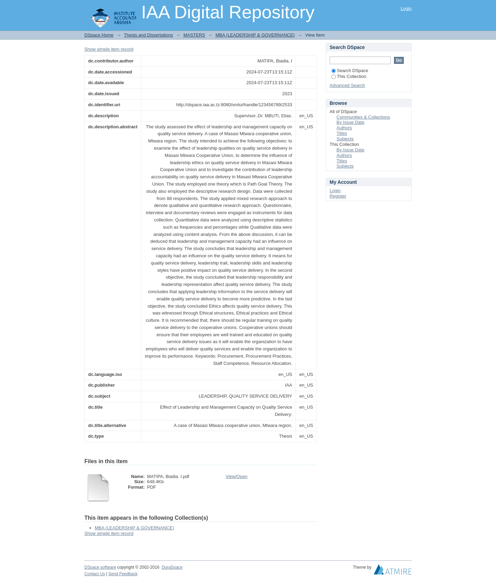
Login (406, 8)
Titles (342, 133)
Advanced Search (347, 85)
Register (338, 196)
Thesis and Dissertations (148, 35)
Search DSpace (349, 70)
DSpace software (100, 567)
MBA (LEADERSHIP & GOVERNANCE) (254, 35)
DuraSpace (172, 567)
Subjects (345, 138)
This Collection (348, 76)
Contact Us (94, 573)
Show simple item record (108, 49)
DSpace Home (99, 35)
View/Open (236, 476)
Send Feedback (123, 573)
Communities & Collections (363, 117)
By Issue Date (350, 122)
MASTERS (194, 35)
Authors (344, 127)
